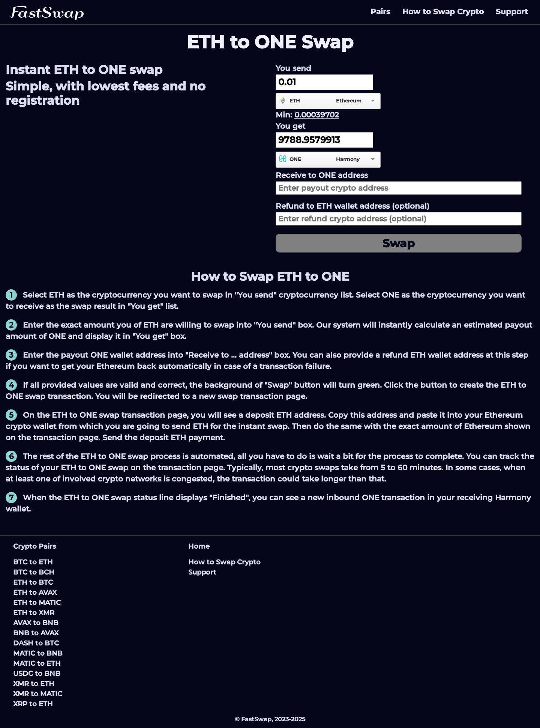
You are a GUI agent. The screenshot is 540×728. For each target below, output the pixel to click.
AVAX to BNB (35, 623)
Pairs (380, 11)
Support (512, 11)
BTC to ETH (33, 562)
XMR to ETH (33, 684)
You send (293, 68)
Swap (398, 243)
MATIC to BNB (38, 653)
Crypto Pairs (34, 546)
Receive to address (322, 175)
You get (290, 126)
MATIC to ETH (37, 663)
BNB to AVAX (35, 633)
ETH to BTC (33, 582)
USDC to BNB (36, 673)
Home (199, 546)
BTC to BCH (33, 572)
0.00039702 (316, 114)
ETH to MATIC (37, 603)
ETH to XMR (33, 613)
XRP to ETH (33, 704)
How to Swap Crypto (443, 11)
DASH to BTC (36, 643)
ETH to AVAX (35, 592)
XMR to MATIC (37, 694)
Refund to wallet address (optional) (352, 206)
